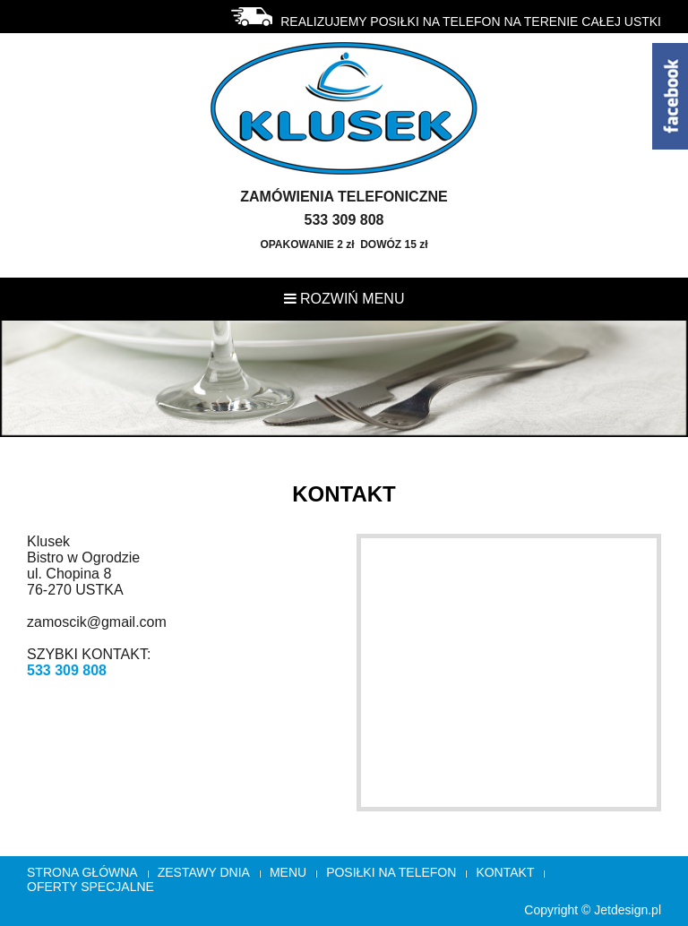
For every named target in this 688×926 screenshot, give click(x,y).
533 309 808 (67, 670)
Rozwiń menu (344, 298)
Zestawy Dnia (204, 872)
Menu (288, 872)
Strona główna (82, 872)
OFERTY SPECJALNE (90, 886)
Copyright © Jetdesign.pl (592, 910)
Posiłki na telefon (391, 872)
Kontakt (505, 872)
